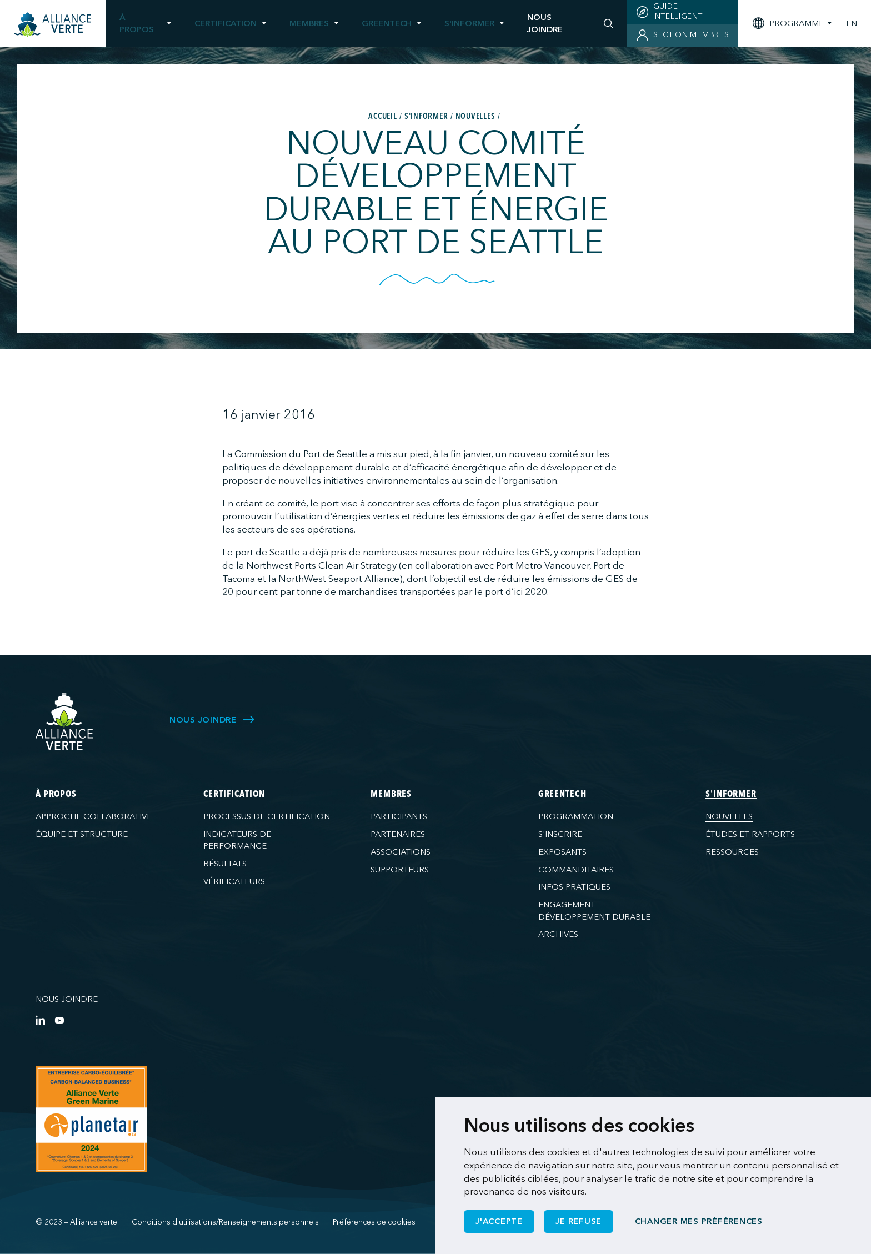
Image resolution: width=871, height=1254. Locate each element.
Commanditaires (576, 869)
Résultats (225, 863)
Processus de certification (266, 816)
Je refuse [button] (578, 1221)
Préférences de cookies (374, 1222)
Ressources (732, 851)
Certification (225, 23)
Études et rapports (750, 834)
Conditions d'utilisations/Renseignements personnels (225, 1222)
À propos (136, 23)
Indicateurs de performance (237, 840)
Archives (558, 934)
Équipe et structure (82, 834)
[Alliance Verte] (64, 721)
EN (851, 23)
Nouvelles (729, 816)
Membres (309, 23)
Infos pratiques (574, 886)
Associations (401, 851)
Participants (399, 816)
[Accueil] (53, 25)
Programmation (575, 816)
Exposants (562, 851)
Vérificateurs (234, 881)
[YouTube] (59, 1020)
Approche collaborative (94, 816)
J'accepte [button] (499, 1221)
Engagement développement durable (594, 910)
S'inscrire (560, 834)
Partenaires (398, 834)
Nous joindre (67, 999)
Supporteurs (400, 869)
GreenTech (387, 23)
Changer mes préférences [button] (699, 1221)
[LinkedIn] (40, 1020)
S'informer (469, 23)
